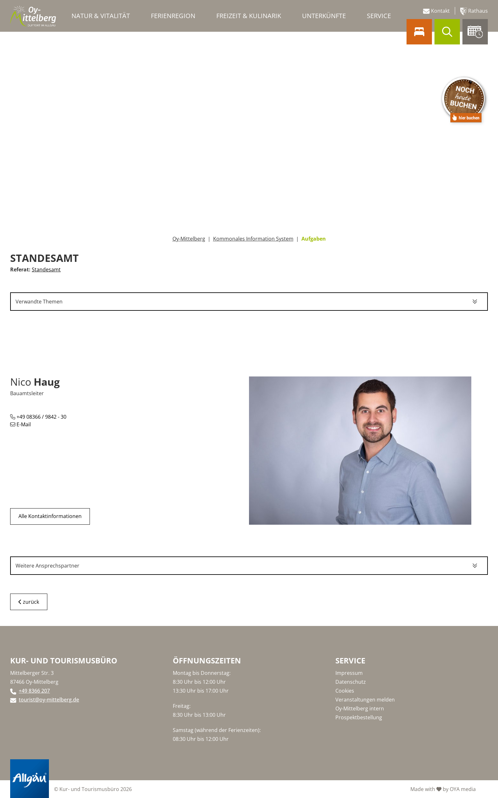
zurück (28, 601)
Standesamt (46, 269)
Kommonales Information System (253, 238)
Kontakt (436, 11)
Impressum (349, 672)
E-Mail (20, 424)
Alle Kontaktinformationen (50, 516)
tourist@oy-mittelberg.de (49, 699)
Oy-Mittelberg (188, 238)
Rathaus (474, 11)
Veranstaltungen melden (365, 699)
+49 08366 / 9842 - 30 (38, 416)
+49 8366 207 (34, 690)
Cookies (344, 690)
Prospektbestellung (358, 717)
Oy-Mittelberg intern (359, 708)
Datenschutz (350, 681)
